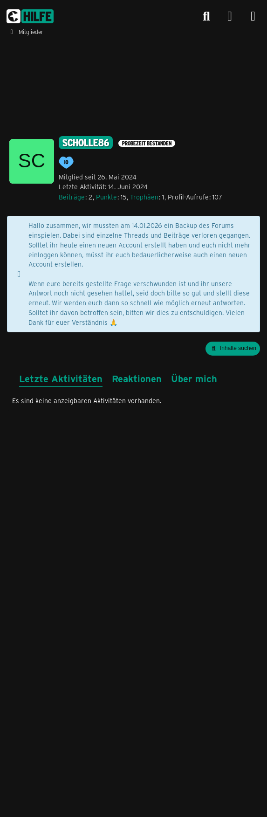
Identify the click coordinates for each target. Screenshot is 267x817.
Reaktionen (137, 378)
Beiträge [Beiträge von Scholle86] (72, 196)
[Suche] (206, 16)
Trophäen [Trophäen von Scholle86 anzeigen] (144, 196)
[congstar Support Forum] (30, 16)
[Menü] (253, 16)
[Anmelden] (229, 16)
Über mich (194, 378)
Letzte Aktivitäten (61, 378)
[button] (232, 349)
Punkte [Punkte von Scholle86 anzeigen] (106, 196)
